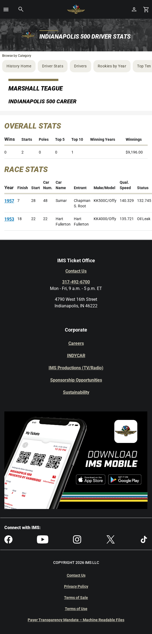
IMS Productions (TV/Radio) (76, 367)
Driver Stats (52, 66)
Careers (76, 343)
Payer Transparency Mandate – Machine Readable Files (76, 620)
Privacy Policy (76, 586)
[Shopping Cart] (146, 9)
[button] (6, 9)
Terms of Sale (76, 597)
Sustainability (76, 392)
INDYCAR (76, 355)
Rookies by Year (112, 66)
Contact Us (76, 271)
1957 (9, 201)
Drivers (80, 66)
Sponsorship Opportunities (76, 380)
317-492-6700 (76, 282)
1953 (9, 219)
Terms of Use (76, 609)
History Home (19, 66)
